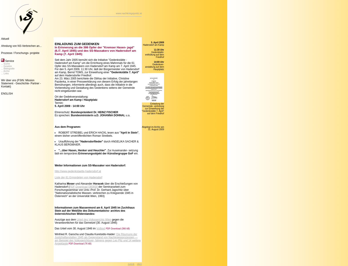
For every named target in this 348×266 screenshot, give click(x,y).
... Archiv (5, 71)
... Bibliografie (8, 68)
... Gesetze (6, 66)
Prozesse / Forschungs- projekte (20, 53)
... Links (5, 73)
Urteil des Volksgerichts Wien (94, 219)
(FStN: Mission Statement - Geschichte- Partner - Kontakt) (21, 83)
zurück (131, 264)
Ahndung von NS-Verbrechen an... (21, 45)
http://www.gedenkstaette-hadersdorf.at (78, 171)
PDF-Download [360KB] (83, 186)
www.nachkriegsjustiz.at (129, 13)
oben (139, 264)
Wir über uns (8, 80)
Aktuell (5, 38)
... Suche (5, 64)
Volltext (101, 228)
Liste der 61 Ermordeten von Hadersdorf (78, 177)
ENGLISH (7, 93)
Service (7, 61)
